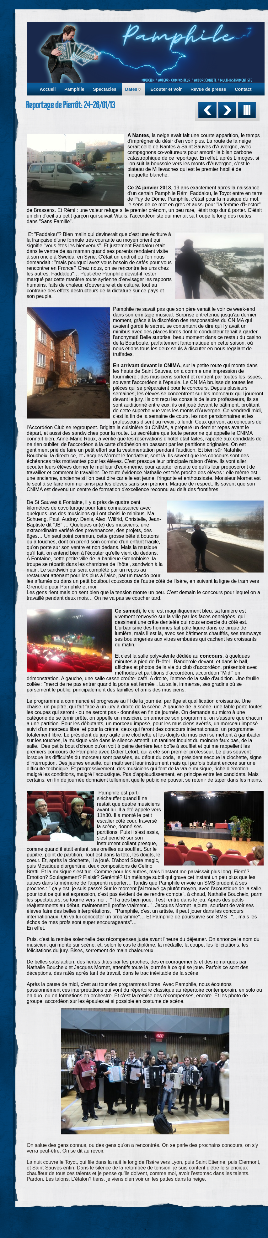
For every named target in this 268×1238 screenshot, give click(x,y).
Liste (247, 110)
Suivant (227, 110)
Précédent (207, 110)
